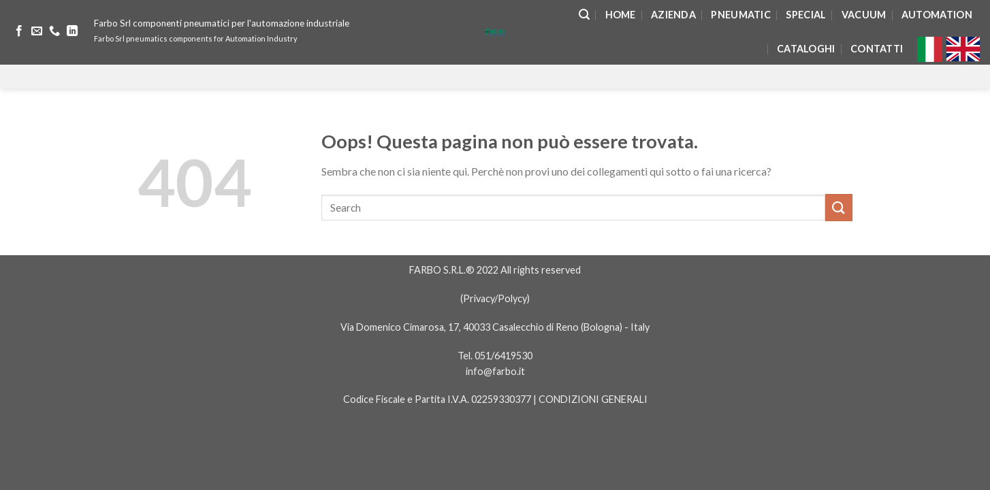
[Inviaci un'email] (36, 31)
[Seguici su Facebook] (19, 31)
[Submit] (838, 207)
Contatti (876, 48)
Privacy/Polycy (495, 298)
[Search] (584, 14)
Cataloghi (806, 48)
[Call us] (54, 31)
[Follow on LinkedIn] (72, 31)
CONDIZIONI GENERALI (593, 399)
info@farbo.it (495, 371)
